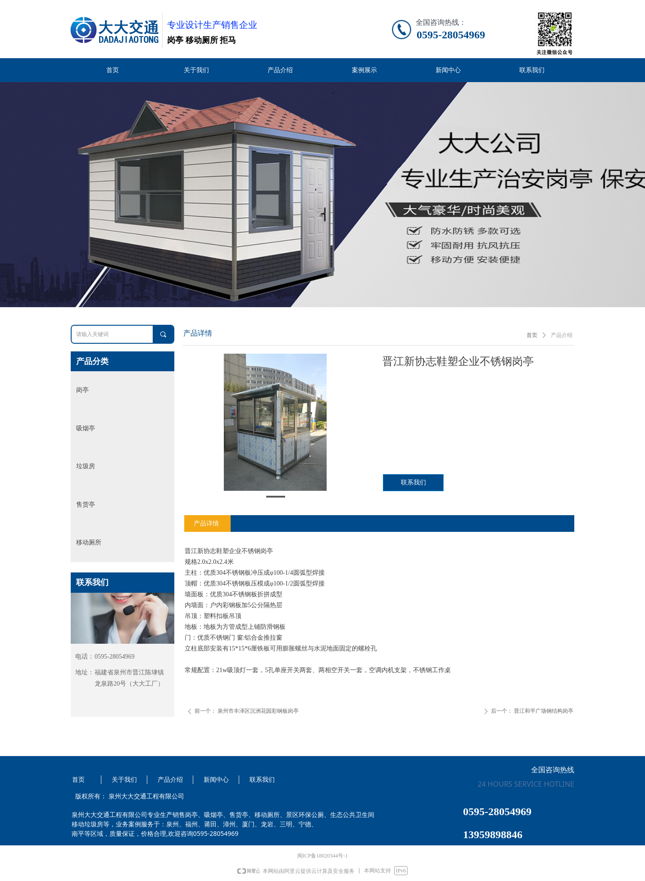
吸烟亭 (85, 428)
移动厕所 (88, 542)
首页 (532, 335)
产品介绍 (561, 335)
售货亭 (85, 504)
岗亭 (82, 390)
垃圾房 (85, 466)
